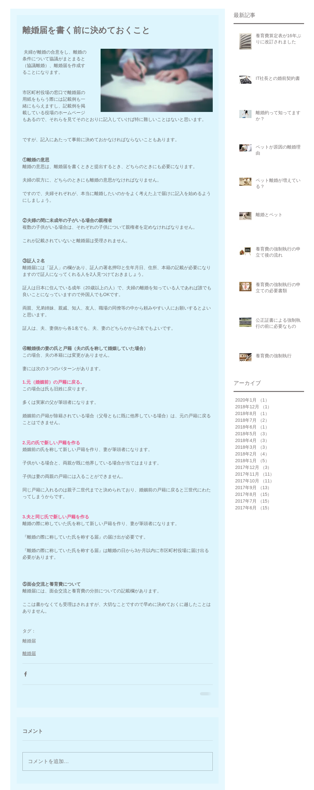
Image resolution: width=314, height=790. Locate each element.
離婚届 (29, 640)
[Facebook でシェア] (25, 674)
